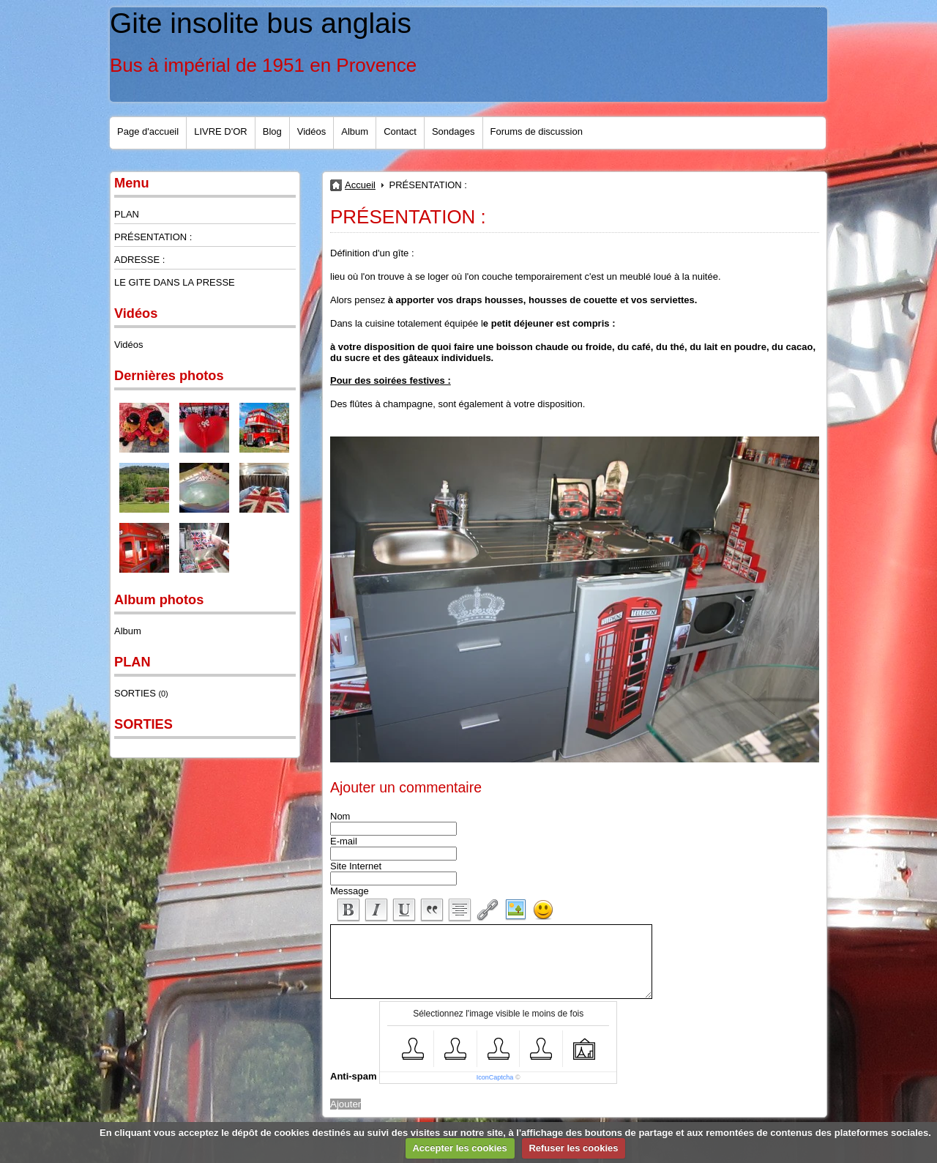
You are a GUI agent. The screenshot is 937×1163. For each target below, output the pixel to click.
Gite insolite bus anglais (260, 23)
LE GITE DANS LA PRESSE (174, 282)
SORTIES (141, 693)
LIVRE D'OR (220, 131)
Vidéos (311, 131)
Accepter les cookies (459, 1147)
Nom (340, 816)
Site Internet (355, 866)
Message (349, 890)
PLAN (126, 214)
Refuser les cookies (573, 1147)
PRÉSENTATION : (153, 236)
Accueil (360, 184)
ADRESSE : (139, 259)
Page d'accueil (148, 131)
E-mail (343, 841)
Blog (272, 131)
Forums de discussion (536, 131)
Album (354, 131)
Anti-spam (353, 1076)
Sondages (453, 131)
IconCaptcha (495, 1077)
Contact (400, 131)
